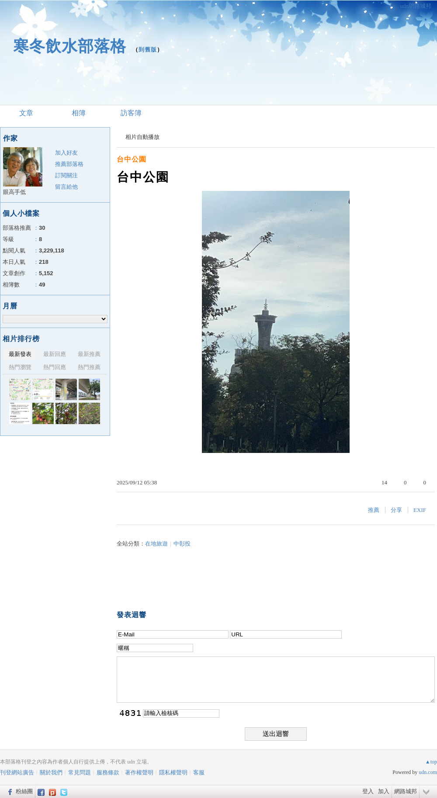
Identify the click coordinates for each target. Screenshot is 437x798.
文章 (26, 113)
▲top (431, 762)
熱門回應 (54, 367)
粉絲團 (24, 791)
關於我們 (51, 772)
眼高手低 (14, 192)
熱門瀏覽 (20, 367)
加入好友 (66, 152)
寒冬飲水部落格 (69, 46)
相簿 (79, 113)
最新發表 (20, 354)
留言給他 (66, 186)
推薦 (373, 510)
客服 (199, 772)
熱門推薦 (89, 367)
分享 (396, 510)
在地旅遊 (156, 543)
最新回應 (54, 354)
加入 (383, 791)
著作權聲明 (139, 772)
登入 (368, 791)
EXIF (419, 510)
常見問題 (79, 772)
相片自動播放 (142, 137)
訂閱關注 (66, 175)
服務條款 (108, 772)
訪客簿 (131, 113)
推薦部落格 (69, 164)
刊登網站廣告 (17, 772)
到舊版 (148, 49)
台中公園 (131, 159)
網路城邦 (405, 791)
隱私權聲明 (173, 772)
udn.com (428, 772)
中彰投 (182, 543)
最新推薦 (89, 354)
